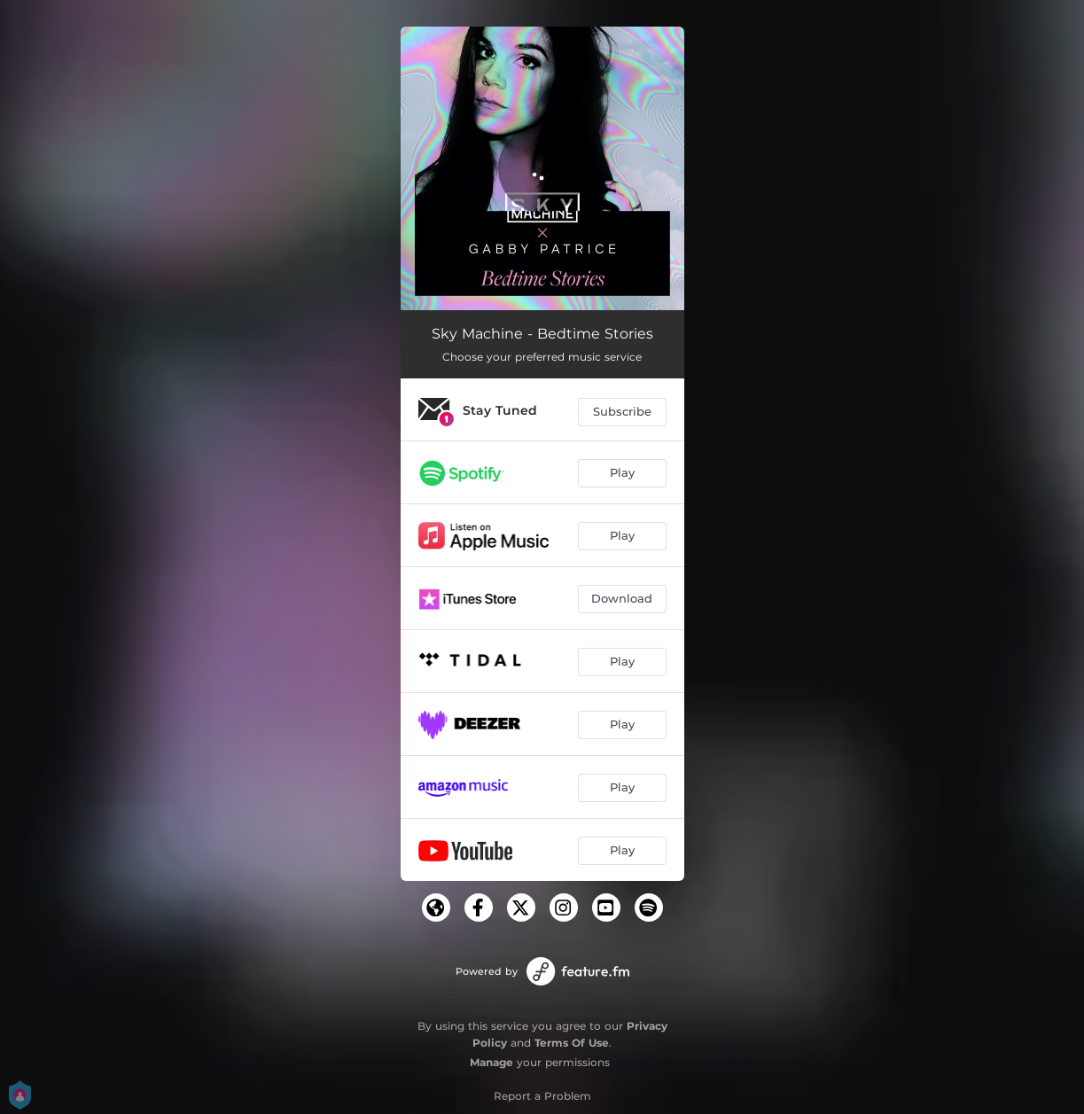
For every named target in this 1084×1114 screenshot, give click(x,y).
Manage (491, 1062)
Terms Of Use (571, 1042)
